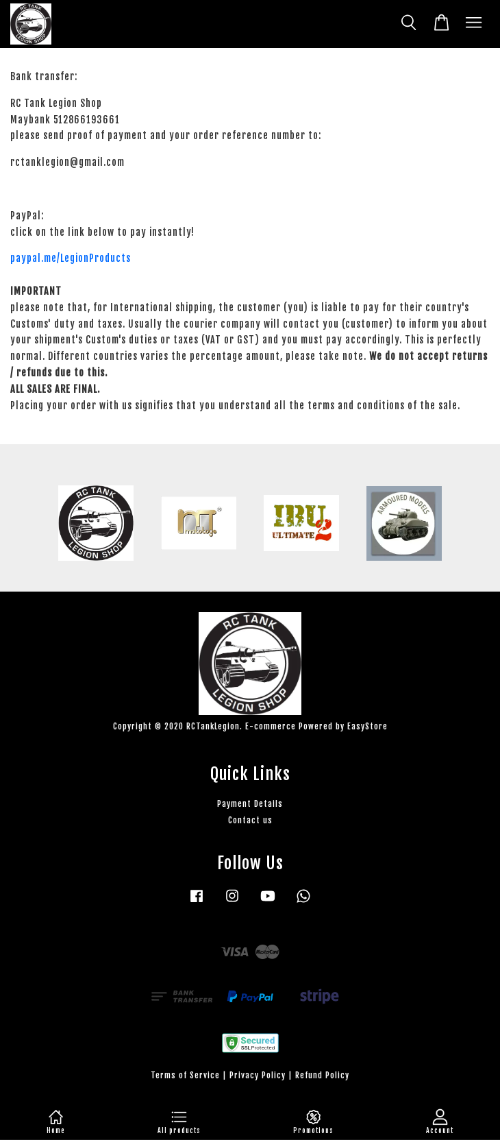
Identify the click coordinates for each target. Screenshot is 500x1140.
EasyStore (367, 726)
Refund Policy (322, 1075)
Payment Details (250, 804)
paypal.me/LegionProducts (70, 258)
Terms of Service (185, 1075)
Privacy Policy (257, 1075)
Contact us (250, 820)
